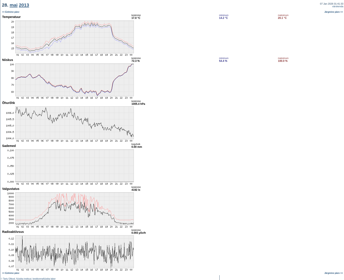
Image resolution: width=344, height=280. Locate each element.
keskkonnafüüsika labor (44, 279)
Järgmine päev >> (333, 12)
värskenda (337, 6)
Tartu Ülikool (9, 279)
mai (14, 4)
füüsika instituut (23, 279)
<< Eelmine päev (10, 12)
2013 (24, 4)
